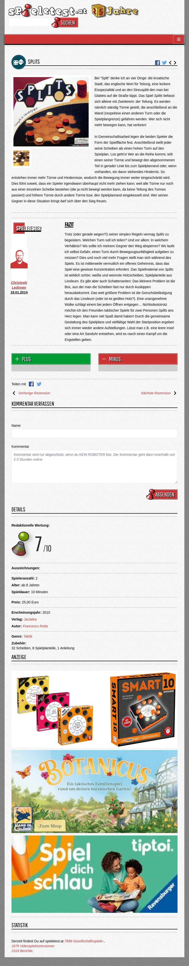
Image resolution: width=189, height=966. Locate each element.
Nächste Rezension (159, 393)
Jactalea (30, 619)
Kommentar (20, 446)
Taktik (27, 636)
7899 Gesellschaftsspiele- (84, 941)
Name (16, 425)
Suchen (65, 22)
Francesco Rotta (35, 626)
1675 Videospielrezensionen (32, 946)
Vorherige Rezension (30, 393)
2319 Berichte (21, 951)
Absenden (162, 494)
